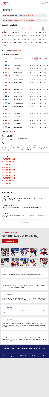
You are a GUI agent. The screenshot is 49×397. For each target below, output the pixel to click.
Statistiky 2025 (8, 159)
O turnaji (6, 348)
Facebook (9, 271)
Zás (31, 28)
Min (25, 28)
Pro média (42, 348)
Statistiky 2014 (8, 181)
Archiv (24, 350)
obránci (28, 20)
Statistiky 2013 (8, 183)
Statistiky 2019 (8, 167)
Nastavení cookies (40, 356)
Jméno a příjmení (16, 28)
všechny (30, 15)
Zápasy (18, 348)
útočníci (33, 20)
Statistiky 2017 (8, 173)
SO (43, 28)
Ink (33, 28)
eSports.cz (13, 356)
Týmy (12, 348)
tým (5, 28)
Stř (28, 28)
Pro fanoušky (33, 348)
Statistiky (25, 348)
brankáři (15, 20)
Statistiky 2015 (8, 178)
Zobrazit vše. (17, 50)
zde (19, 200)
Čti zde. (39, 207)
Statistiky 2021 (8, 164)
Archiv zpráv (24, 223)
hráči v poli (22, 20)
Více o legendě (9, 241)
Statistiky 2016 (8, 175)
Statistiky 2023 (8, 162)
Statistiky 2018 (8, 170)
